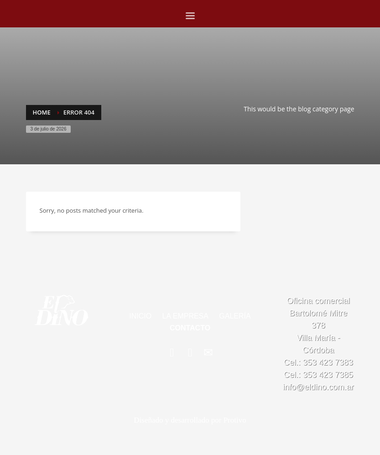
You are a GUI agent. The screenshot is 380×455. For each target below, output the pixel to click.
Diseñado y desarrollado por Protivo (190, 420)
